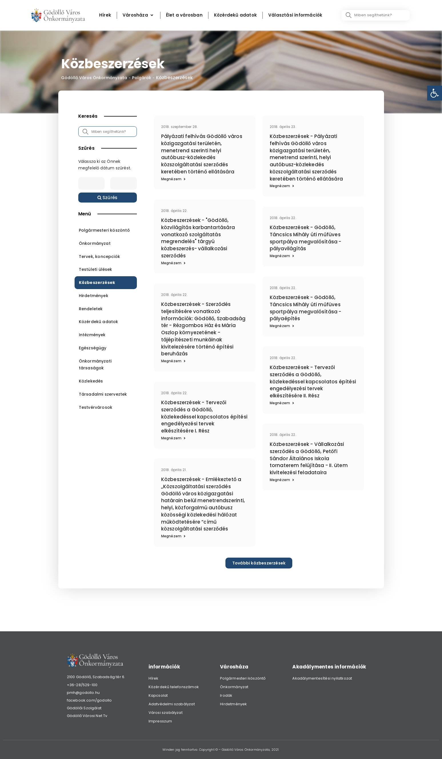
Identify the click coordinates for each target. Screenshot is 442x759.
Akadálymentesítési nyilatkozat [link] (322, 678)
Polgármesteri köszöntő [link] (242, 678)
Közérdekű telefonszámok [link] (174, 687)
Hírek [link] (154, 678)
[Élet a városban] (184, 15)
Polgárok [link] (148, 78)
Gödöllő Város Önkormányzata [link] (97, 78)
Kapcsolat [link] (158, 695)
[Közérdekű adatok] (235, 15)
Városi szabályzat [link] (166, 712)
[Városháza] (138, 15)
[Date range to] (123, 184)
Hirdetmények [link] (233, 704)
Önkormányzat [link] (234, 687)
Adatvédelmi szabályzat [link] (172, 704)
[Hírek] (105, 15)
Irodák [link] (226, 695)
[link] (434, 93)
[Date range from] (91, 184)
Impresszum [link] (160, 721)
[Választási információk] (295, 15)
